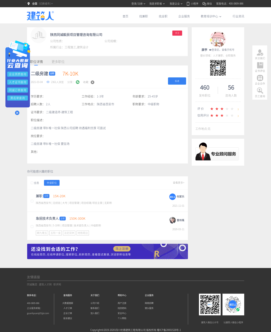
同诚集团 (32, 284)
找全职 (163, 16)
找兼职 (143, 16)
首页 (125, 16)
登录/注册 (138, 3)
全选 (35, 183)
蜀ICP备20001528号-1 (169, 330)
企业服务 (184, 16)
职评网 (57, 284)
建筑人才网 (45, 284)
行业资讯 (238, 16)
